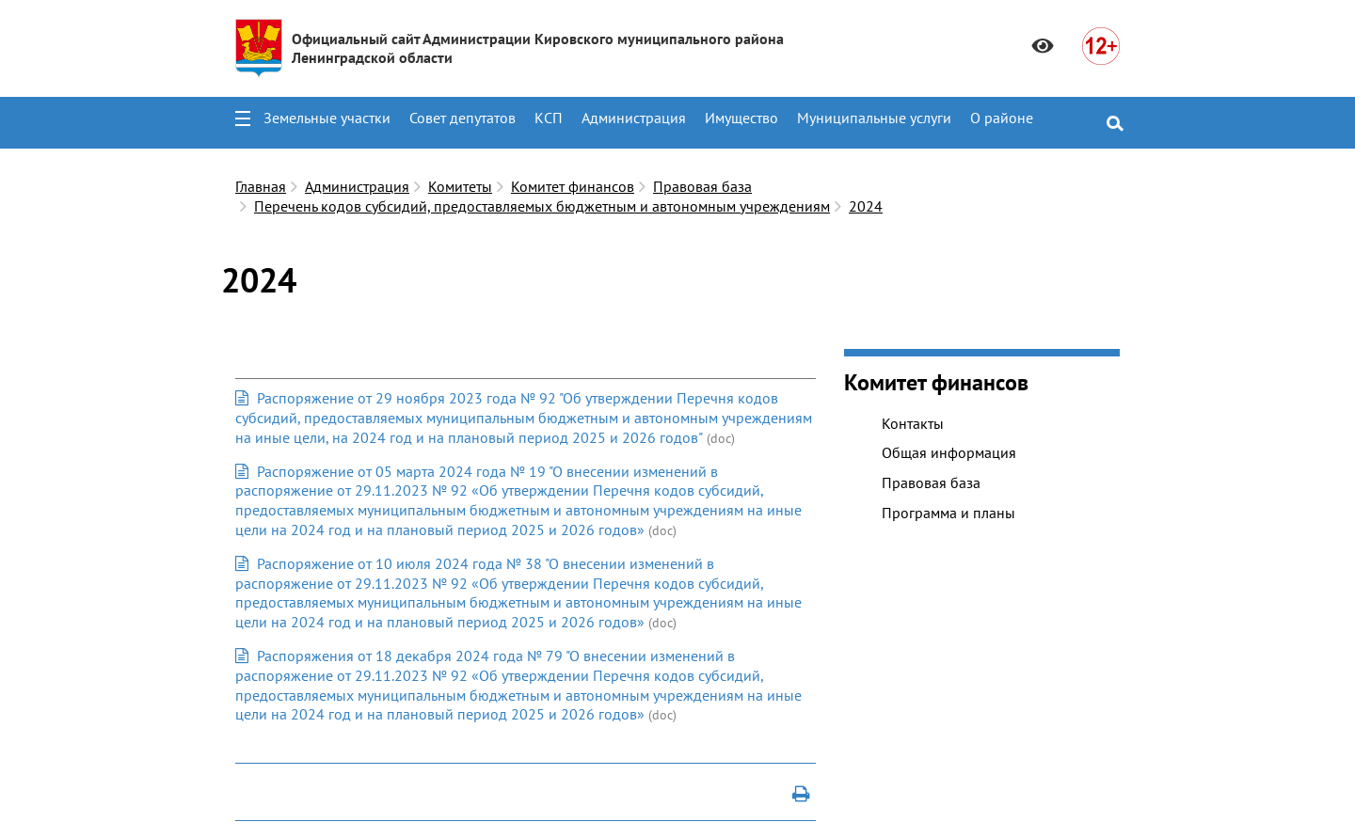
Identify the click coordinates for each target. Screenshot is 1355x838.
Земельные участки (327, 117)
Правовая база (702, 186)
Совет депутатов (462, 117)
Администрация (634, 117)
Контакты (913, 423)
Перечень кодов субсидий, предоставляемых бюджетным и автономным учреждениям (542, 206)
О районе (1001, 117)
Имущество (741, 117)
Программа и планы (948, 512)
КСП (548, 117)
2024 (866, 206)
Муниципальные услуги (874, 117)
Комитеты (460, 186)
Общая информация (949, 452)
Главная (260, 186)
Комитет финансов (572, 186)
